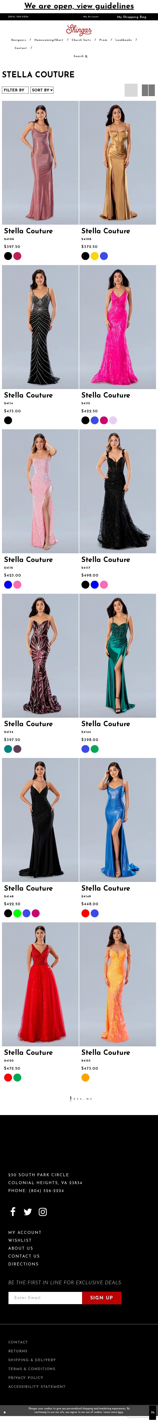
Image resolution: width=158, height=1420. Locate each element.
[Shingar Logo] (31, 1150)
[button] (129, 16)
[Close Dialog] (4, 1413)
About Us (20, 1249)
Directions (23, 1264)
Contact (18, 1342)
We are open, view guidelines (79, 6)
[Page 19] (87, 1099)
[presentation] (40, 163)
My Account (91, 17)
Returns (18, 1351)
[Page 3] (77, 1099)
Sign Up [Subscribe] (101, 1298)
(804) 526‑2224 (18, 17)
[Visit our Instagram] (43, 1212)
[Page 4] (80, 1099)
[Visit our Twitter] (28, 1212)
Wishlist (20, 1241)
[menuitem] (91, 16)
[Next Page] (91, 1099)
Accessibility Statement (37, 1387)
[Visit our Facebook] (13, 1212)
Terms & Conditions (31, 1369)
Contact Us (24, 1257)
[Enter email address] (45, 1298)
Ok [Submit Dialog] (152, 1413)
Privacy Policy (25, 1378)
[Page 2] (74, 1099)
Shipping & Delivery (32, 1360)
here (120, 1412)
